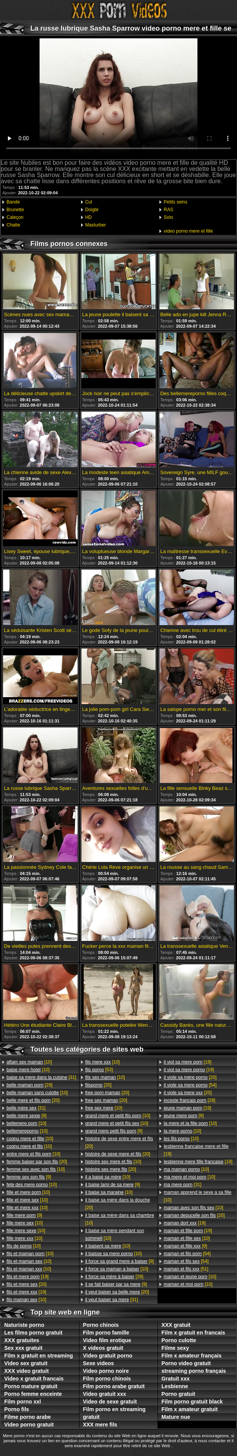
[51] (186, 1269)
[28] (189, 1100)
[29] (29, 1085)
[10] (29, 1062)
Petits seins (175, 202)
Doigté (92, 209)
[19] (27, 1276)
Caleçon (15, 217)
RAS (168, 209)
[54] (190, 1085)
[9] (26, 1115)
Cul (88, 202)
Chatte (13, 225)
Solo (168, 217)
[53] (99, 1069)
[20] (33, 1100)
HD (88, 217)
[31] (41, 1077)
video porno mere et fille (188, 231)
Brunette (15, 209)
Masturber (95, 225)
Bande (13, 202)
